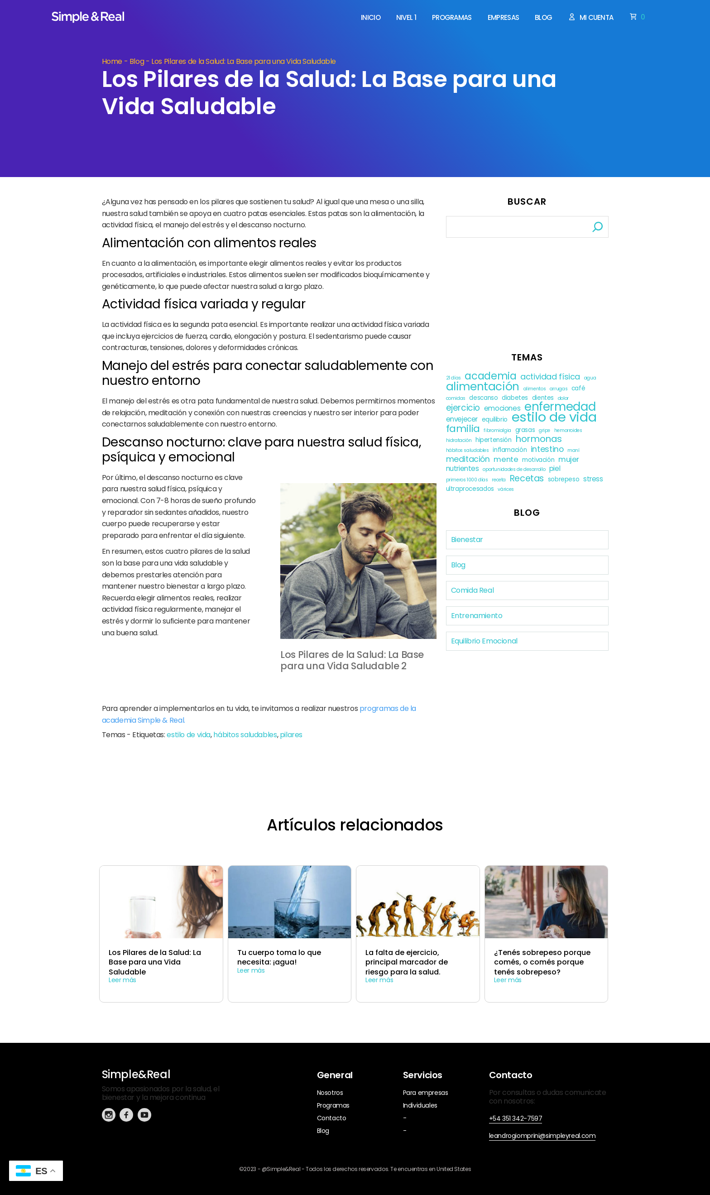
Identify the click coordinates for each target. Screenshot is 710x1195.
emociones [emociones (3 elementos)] (502, 408)
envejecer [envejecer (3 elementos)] (462, 419)
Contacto (331, 1118)
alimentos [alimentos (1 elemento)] (534, 388)
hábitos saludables (245, 734)
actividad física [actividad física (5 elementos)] (550, 376)
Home (112, 61)
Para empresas (425, 1092)
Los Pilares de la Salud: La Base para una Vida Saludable (155, 962)
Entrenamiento (477, 615)
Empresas (503, 18)
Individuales (420, 1105)
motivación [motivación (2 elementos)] (538, 460)
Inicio (370, 18)
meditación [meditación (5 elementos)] (468, 459)
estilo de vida (189, 734)
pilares (291, 734)
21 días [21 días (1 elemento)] (453, 377)
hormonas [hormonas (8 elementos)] (538, 439)
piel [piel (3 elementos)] (555, 468)
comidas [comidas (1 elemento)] (455, 398)
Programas (452, 18)
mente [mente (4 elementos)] (506, 459)
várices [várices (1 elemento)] (505, 489)
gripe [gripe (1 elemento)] (544, 430)
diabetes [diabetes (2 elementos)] (515, 398)
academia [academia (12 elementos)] (490, 376)
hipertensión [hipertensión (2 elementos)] (493, 440)
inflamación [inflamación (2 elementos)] (510, 450)
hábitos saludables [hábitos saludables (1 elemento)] (467, 450)
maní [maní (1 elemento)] (573, 450)
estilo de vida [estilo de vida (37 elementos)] (554, 417)
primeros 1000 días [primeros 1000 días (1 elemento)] (467, 479)
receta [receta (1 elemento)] (499, 479)
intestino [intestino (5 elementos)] (547, 449)
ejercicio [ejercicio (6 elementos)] (463, 407)
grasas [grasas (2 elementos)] (525, 430)
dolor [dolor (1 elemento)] (563, 398)
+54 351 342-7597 (515, 1118)
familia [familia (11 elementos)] (463, 428)
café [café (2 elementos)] (578, 388)
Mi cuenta (590, 17)
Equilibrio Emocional (484, 641)
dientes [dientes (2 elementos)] (543, 398)
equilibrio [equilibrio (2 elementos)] (495, 419)
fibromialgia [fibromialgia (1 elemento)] (497, 430)
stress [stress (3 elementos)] (593, 479)
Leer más (122, 979)
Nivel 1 (406, 18)
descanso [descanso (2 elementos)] (483, 398)
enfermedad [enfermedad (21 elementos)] (559, 407)
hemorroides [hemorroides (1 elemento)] (568, 430)
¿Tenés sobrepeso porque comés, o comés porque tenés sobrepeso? (542, 962)
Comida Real (472, 590)
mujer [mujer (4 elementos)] (568, 459)
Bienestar (467, 539)
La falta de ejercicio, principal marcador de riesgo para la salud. (406, 962)
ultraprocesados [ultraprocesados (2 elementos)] (470, 489)
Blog (543, 18)
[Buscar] (597, 226)
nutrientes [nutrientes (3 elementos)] (462, 468)
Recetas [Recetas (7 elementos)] (527, 478)
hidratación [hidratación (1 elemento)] (459, 440)
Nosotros (330, 1092)
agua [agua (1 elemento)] (590, 377)
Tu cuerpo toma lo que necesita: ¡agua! (279, 957)
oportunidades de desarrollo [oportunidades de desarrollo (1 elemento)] (514, 469)
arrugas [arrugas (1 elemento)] (558, 388)
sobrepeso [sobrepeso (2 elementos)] (564, 479)
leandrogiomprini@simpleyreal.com (542, 1135)
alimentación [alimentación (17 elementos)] (482, 386)
